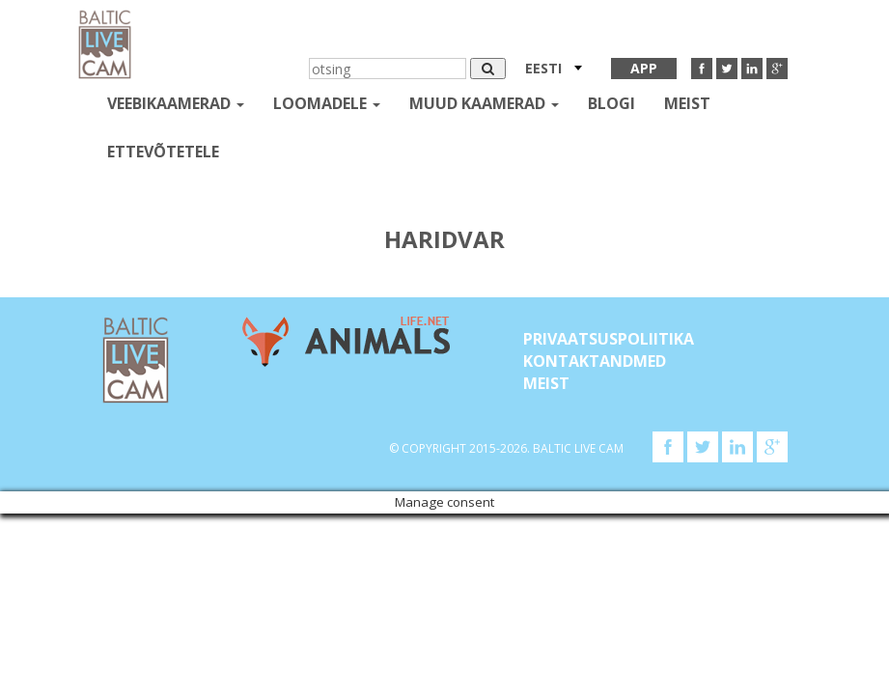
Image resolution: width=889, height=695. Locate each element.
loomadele (326, 103)
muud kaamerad (484, 103)
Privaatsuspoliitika (608, 338)
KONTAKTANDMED (594, 361)
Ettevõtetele (163, 151)
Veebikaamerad (175, 103)
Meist (687, 103)
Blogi (611, 103)
